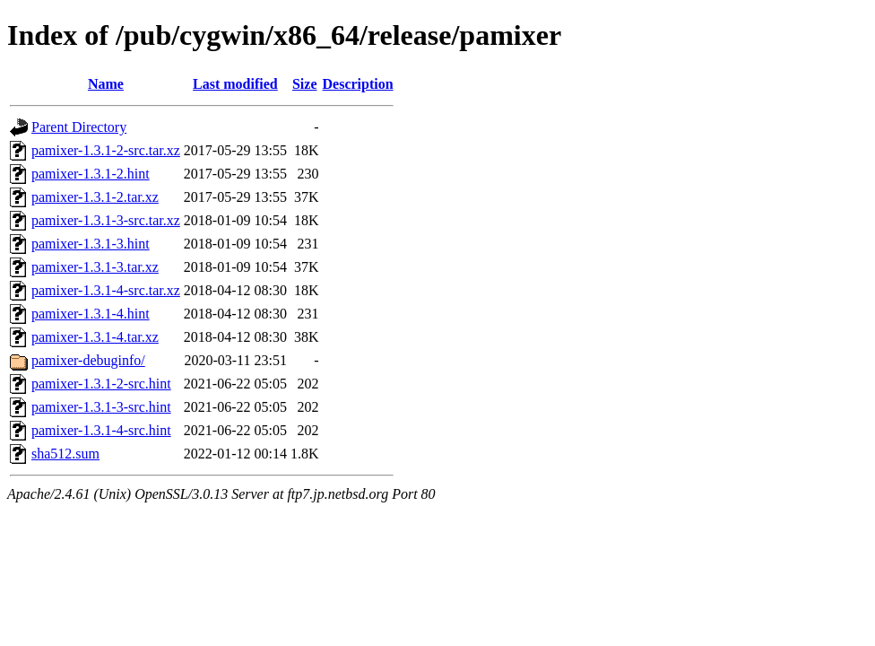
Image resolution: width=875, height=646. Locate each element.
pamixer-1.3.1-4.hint (90, 313)
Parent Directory (78, 127)
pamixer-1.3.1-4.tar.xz (95, 337)
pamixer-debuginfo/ (88, 360)
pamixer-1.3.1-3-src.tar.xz (105, 220)
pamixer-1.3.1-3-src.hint (101, 407)
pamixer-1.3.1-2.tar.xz (95, 197)
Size (304, 84)
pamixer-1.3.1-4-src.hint (101, 430)
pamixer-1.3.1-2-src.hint (101, 383)
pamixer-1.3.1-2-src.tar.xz (105, 150)
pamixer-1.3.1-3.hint (90, 243)
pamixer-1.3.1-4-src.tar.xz (105, 290)
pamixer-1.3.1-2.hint (90, 173)
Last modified (235, 84)
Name (106, 84)
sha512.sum (65, 453)
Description (358, 84)
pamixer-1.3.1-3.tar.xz (95, 267)
